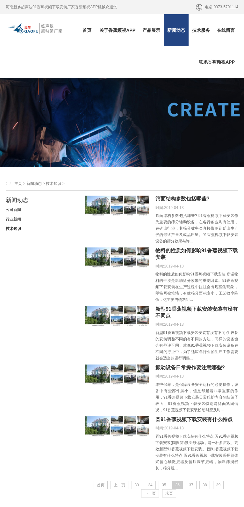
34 (150, 485)
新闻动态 (176, 30)
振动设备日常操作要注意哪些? (190, 367)
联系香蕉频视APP (217, 62)
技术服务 (201, 30)
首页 (87, 30)
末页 (169, 493)
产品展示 (151, 30)
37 (191, 485)
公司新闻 (13, 209)
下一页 (150, 493)
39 (218, 485)
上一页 (119, 485)
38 (205, 485)
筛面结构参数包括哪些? (182, 198)
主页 (18, 183)
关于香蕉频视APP (117, 30)
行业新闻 (13, 219)
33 (137, 485)
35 (164, 485)
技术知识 (53, 183)
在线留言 (226, 30)
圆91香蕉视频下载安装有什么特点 (194, 419)
